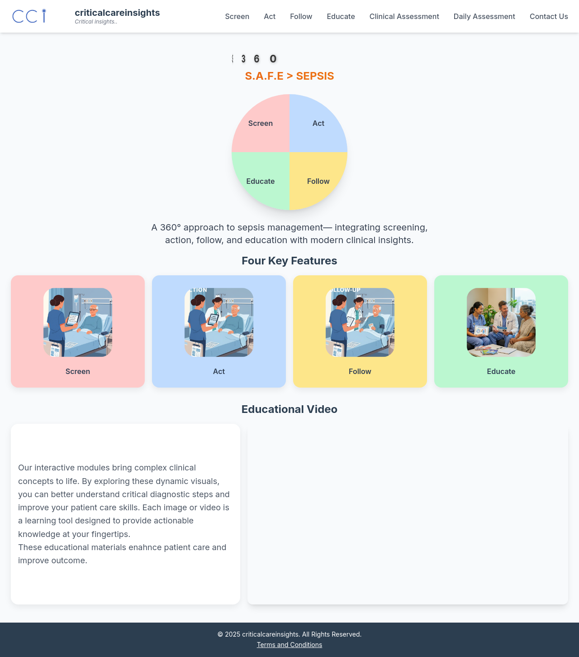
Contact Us (549, 16)
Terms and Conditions (290, 644)
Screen (237, 16)
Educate (341, 16)
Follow (301, 16)
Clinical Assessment (404, 16)
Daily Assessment (484, 16)
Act (269, 16)
